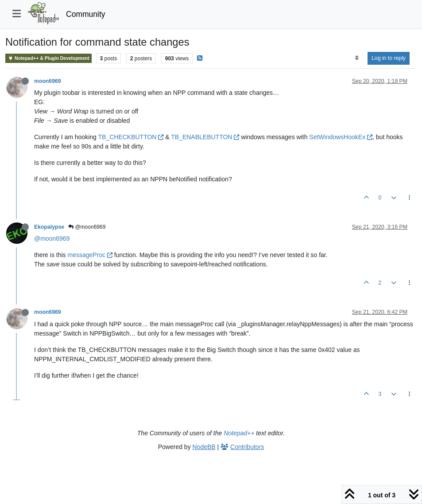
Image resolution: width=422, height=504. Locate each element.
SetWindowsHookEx (340, 137)
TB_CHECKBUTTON (130, 137)
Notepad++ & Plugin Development (48, 58)
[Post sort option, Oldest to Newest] (356, 58)
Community (85, 14)
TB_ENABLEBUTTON (205, 137)
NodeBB (204, 446)
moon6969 (47, 81)
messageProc (89, 254)
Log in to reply (389, 58)
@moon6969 (86, 227)
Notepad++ (239, 433)
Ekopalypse (49, 227)
